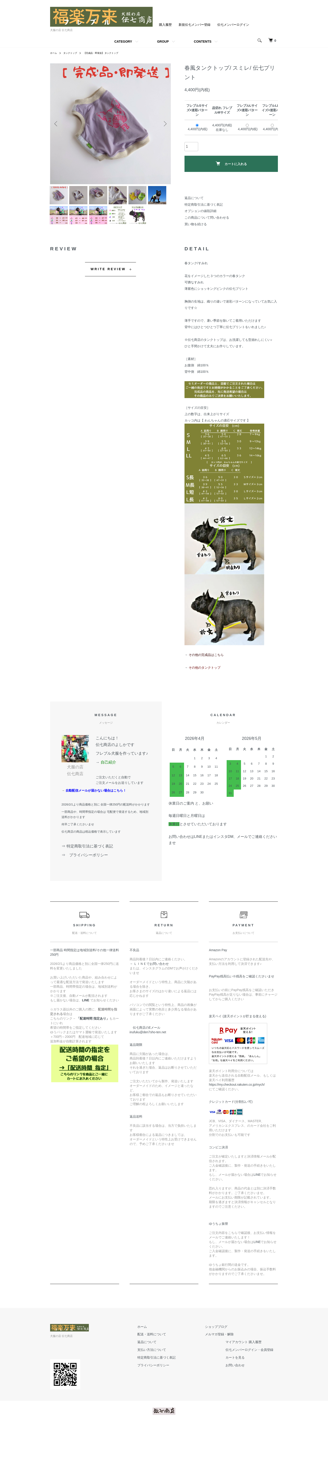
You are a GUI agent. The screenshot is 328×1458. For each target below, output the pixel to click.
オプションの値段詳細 (200, 211)
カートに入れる (231, 163)
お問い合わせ (239, 1396)
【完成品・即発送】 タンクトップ (108, 52)
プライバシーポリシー (167, 1396)
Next (164, 123)
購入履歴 (165, 24)
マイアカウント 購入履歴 (248, 1373)
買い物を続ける (195, 224)
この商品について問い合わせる (206, 217)
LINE (257, 1206)
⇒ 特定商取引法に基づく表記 (87, 877)
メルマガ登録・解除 (224, 1365)
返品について (194, 198)
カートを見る (239, 1389)
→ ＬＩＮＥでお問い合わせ (151, 995)
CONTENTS (202, 41)
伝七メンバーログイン (233, 24)
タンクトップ (73, 52)
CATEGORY (123, 41)
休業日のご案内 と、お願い (191, 835)
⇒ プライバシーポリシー (87, 886)
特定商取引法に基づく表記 (203, 204)
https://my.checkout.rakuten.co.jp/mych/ (237, 1116)
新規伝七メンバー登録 (194, 24)
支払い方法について (165, 1381)
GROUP (163, 41)
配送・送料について (165, 1365)
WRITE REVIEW (108, 300)
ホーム (54, 52)
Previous (57, 123)
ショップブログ (221, 1358)
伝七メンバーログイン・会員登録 (254, 1381)
